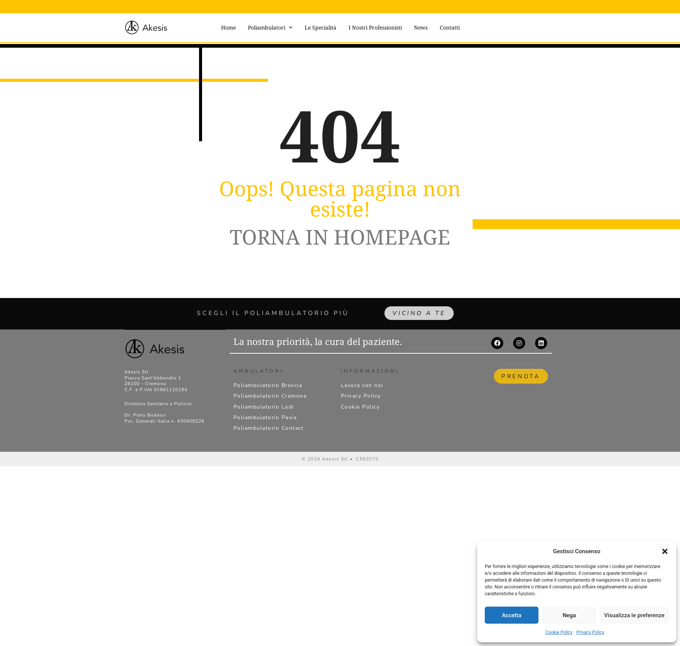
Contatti (450, 27)
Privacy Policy (590, 632)
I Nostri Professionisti (375, 27)
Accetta (511, 615)
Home (228, 27)
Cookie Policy (559, 632)
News (421, 27)
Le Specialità (320, 27)
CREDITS (367, 459)
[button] (665, 551)
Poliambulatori (270, 27)
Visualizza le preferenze (634, 615)
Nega (569, 615)
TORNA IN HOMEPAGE (340, 237)
